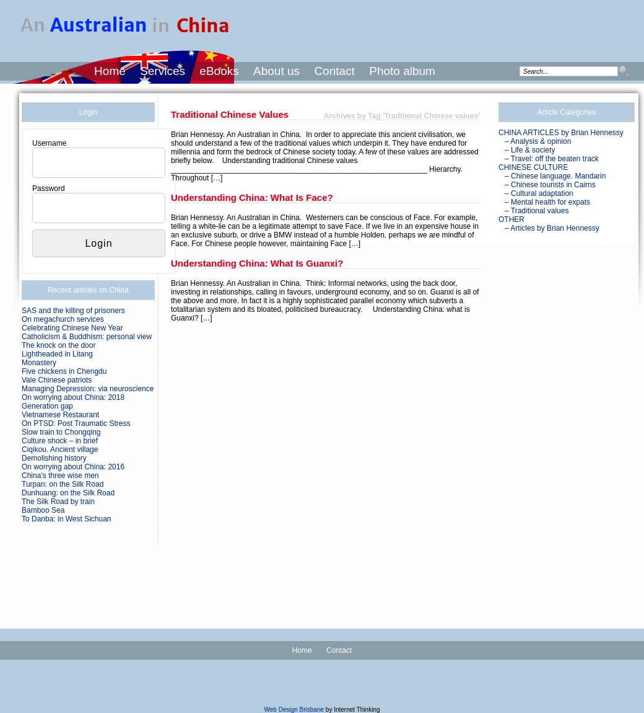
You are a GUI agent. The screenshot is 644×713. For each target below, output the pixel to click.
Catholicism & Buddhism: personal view (87, 336)
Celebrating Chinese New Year (72, 328)
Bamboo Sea (43, 510)
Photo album (402, 71)
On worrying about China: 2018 (73, 397)
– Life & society (530, 150)
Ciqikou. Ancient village (60, 449)
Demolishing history (54, 458)
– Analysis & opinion (538, 141)
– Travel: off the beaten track (552, 158)
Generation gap (47, 406)
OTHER (511, 219)
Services (162, 71)
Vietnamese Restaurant (60, 414)
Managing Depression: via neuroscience (88, 388)
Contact (334, 71)
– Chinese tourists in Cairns (550, 184)
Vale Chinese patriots (57, 380)
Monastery (39, 362)
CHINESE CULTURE (533, 167)
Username (49, 143)
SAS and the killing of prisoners (73, 310)
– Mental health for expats (547, 202)
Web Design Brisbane (294, 709)
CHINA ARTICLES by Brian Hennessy (561, 132)
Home (110, 71)
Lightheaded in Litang (57, 354)
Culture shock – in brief (60, 440)
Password (48, 188)
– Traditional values (536, 210)
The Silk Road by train (58, 501)
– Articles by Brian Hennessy (552, 228)
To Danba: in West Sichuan (66, 519)
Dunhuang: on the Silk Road (68, 493)
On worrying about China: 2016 (73, 467)
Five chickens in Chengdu (64, 371)
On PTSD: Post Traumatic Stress (76, 423)
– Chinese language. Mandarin (555, 176)
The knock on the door (58, 345)
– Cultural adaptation (539, 193)
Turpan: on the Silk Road (62, 484)
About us (276, 71)
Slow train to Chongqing (61, 432)
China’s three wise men (60, 475)
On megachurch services (63, 319)
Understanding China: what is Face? (252, 197)
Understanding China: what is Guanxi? (257, 263)
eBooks (218, 71)
